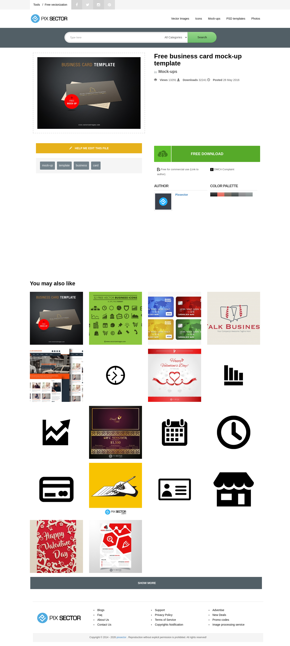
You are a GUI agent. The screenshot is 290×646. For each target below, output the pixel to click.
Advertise (218, 610)
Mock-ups (214, 18)
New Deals (219, 615)
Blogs (100, 610)
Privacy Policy (163, 615)
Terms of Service (165, 619)
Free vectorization (56, 4)
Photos (255, 18)
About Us (103, 619)
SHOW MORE (146, 583)
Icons (198, 18)
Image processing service (228, 624)
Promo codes (220, 619)
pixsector (122, 637)
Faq (99, 615)
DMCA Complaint (224, 169)
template (64, 165)
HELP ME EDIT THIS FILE (89, 148)
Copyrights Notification (169, 624)
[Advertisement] (188, 114)
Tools (37, 4)
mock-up (47, 165)
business (81, 165)
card (96, 165)
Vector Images (180, 18)
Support (160, 610)
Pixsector (181, 194)
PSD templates (235, 18)
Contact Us (104, 624)
